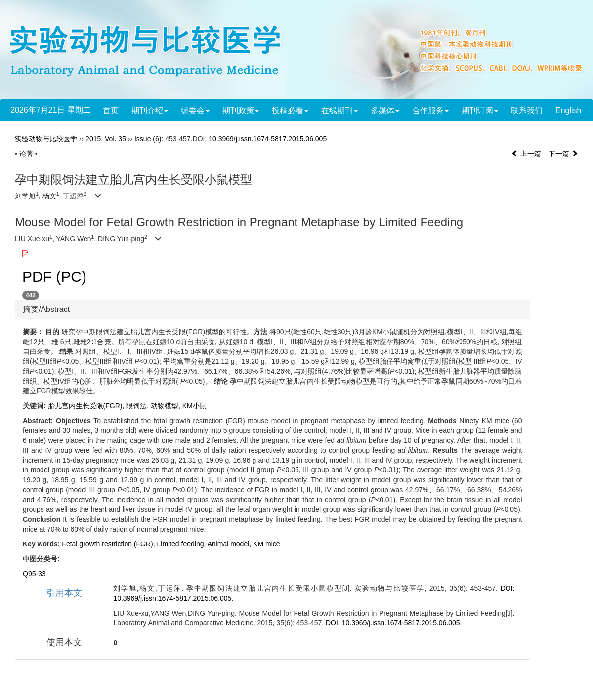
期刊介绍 (149, 110)
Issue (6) (147, 139)
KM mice (266, 544)
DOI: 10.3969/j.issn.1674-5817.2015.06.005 (393, 623)
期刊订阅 (480, 110)
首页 (111, 110)
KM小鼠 (194, 406)
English (568, 110)
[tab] (272, 309)
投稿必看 (290, 110)
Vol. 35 (115, 139)
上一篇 (526, 153)
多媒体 (385, 110)
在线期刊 (339, 110)
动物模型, (166, 406)
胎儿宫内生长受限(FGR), (87, 406)
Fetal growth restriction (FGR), (109, 544)
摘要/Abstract (46, 309)
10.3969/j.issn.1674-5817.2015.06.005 (268, 139)
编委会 (195, 110)
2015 (93, 139)
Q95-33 (34, 574)
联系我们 (527, 110)
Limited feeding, (182, 544)
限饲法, (138, 406)
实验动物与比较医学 (46, 139)
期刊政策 (240, 110)
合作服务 (430, 110)
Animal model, (230, 544)
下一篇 (563, 153)
